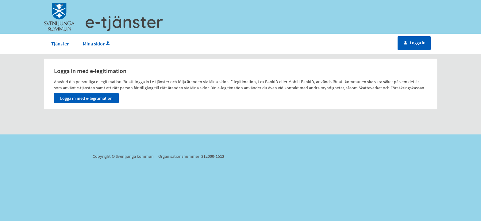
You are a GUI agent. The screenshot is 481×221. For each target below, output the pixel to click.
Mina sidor (97, 44)
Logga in (414, 42)
